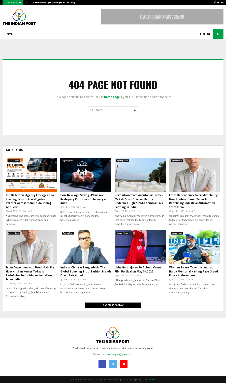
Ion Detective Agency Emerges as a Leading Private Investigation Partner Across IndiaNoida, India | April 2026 (30, 201)
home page (112, 97)
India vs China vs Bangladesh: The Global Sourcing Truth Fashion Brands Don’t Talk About (85, 271)
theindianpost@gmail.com (119, 354)
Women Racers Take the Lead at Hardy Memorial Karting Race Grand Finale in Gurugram (193, 271)
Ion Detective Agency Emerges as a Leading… (55, 2)
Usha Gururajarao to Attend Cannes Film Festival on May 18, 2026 (139, 269)
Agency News (13, 161)
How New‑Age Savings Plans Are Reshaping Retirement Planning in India (83, 199)
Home (9, 34)
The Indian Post (149, 379)
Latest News (14, 150)
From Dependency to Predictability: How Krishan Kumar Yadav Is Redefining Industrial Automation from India (193, 201)
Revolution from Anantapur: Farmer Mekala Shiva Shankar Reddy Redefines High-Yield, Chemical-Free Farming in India (139, 201)
